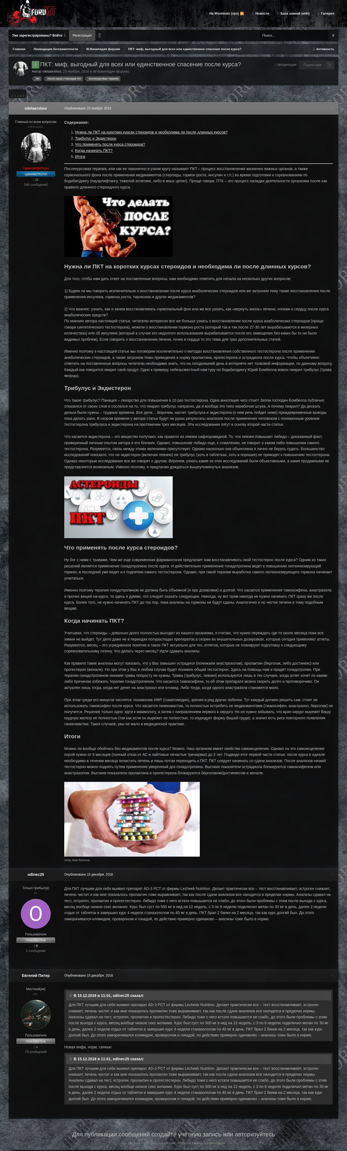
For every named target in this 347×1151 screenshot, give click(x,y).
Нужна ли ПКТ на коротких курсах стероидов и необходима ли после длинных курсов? (150, 132)
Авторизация (287, 65)
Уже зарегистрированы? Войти (39, 35)
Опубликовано (86, 108)
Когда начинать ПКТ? (92, 150)
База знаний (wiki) (295, 13)
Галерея (327, 13)
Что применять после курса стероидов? (109, 144)
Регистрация (82, 35)
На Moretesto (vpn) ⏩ (226, 13)
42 (35, 180)
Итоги (79, 156)
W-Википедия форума (111, 71)
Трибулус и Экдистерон (94, 138)
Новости (262, 13)
